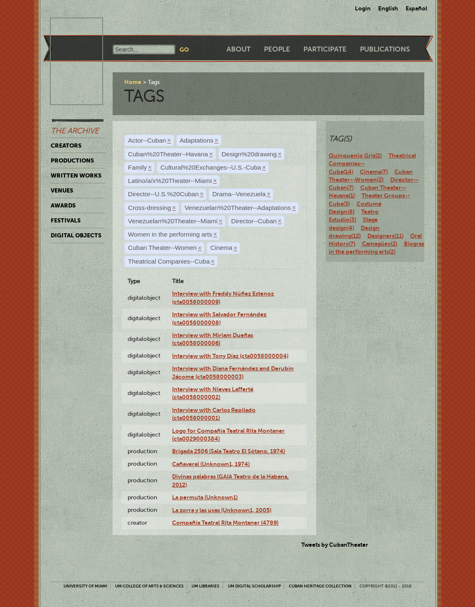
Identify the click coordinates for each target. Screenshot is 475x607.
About (238, 49)
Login (363, 8)
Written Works (76, 175)
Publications (385, 49)
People (277, 49)
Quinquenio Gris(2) (355, 155)
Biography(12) (423, 243)
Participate (325, 49)
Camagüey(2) (379, 243)
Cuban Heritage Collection (320, 586)
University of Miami (85, 586)
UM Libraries (205, 586)
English (388, 8)
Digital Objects (76, 235)
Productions (72, 160)
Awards (63, 205)
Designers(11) (385, 235)
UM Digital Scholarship (254, 586)
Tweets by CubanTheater (334, 544)
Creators (66, 145)
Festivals (66, 220)
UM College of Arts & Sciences (149, 586)
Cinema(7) (374, 171)
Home (132, 82)
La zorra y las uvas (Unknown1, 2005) (221, 510)
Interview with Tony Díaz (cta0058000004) (230, 356)
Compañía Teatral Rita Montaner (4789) (225, 522)
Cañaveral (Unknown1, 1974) (211, 464)
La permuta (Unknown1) (205, 497)
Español (416, 8)
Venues (62, 190)
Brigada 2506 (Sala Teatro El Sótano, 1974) (228, 451)
